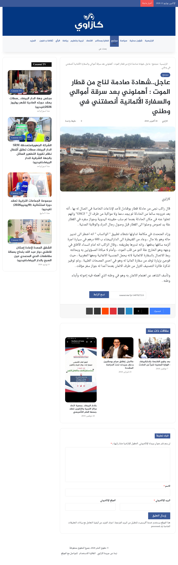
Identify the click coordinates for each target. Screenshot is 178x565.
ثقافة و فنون (46, 41)
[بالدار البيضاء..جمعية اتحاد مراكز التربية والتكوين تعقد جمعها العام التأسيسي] (81, 369)
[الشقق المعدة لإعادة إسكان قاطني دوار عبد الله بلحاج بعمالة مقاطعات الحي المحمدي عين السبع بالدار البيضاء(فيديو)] (30, 231)
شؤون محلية (136, 41)
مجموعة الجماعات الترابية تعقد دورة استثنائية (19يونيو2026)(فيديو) (31, 205)
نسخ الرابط (99, 294)
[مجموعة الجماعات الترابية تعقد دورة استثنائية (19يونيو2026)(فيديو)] (30, 184)
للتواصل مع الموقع (69, 553)
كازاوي (165, 121)
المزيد (33, 41)
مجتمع (114, 41)
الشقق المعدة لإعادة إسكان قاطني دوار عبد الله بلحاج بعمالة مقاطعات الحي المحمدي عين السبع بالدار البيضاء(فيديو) (30, 254)
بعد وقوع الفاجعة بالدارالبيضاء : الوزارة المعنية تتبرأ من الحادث (154, 363)
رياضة (65, 41)
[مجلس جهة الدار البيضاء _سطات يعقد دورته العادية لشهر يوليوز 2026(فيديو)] (30, 82)
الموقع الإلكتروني (108, 500)
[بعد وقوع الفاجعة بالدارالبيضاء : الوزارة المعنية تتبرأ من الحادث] (154, 347)
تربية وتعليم (77, 41)
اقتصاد (89, 41)
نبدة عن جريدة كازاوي (107, 553)
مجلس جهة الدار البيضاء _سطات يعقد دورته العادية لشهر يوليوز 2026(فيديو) (31, 102)
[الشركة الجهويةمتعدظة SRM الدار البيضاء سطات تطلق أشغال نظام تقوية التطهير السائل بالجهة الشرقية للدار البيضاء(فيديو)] (30, 129)
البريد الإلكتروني (162, 500)
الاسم (167, 486)
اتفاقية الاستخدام (87, 553)
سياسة (123, 41)
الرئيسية (149, 41)
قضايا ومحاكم (102, 41)
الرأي (58, 41)
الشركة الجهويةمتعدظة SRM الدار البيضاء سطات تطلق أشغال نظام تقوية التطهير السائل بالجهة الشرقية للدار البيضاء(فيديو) (31, 154)
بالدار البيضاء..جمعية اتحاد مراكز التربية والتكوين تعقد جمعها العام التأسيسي (83, 409)
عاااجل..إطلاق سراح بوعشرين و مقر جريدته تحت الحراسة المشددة (118, 365)
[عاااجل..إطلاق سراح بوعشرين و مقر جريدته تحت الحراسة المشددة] (117, 347)
